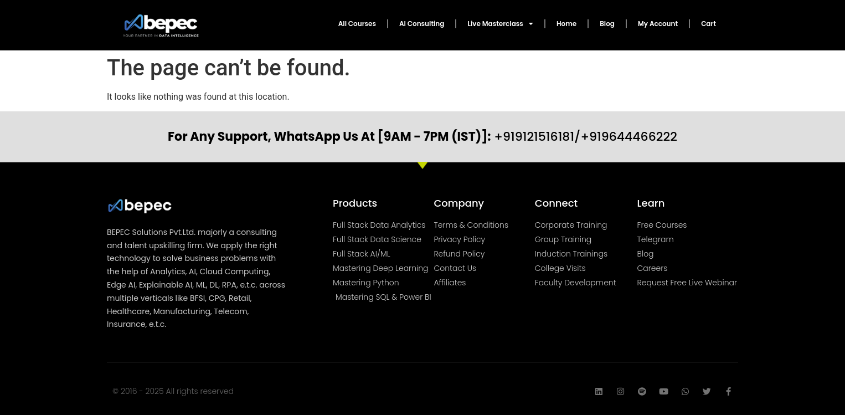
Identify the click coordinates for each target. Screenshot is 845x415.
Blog (607, 23)
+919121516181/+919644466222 (422, 136)
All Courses (357, 23)
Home (566, 23)
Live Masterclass (500, 24)
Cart (708, 23)
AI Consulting (421, 23)
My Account (658, 23)
